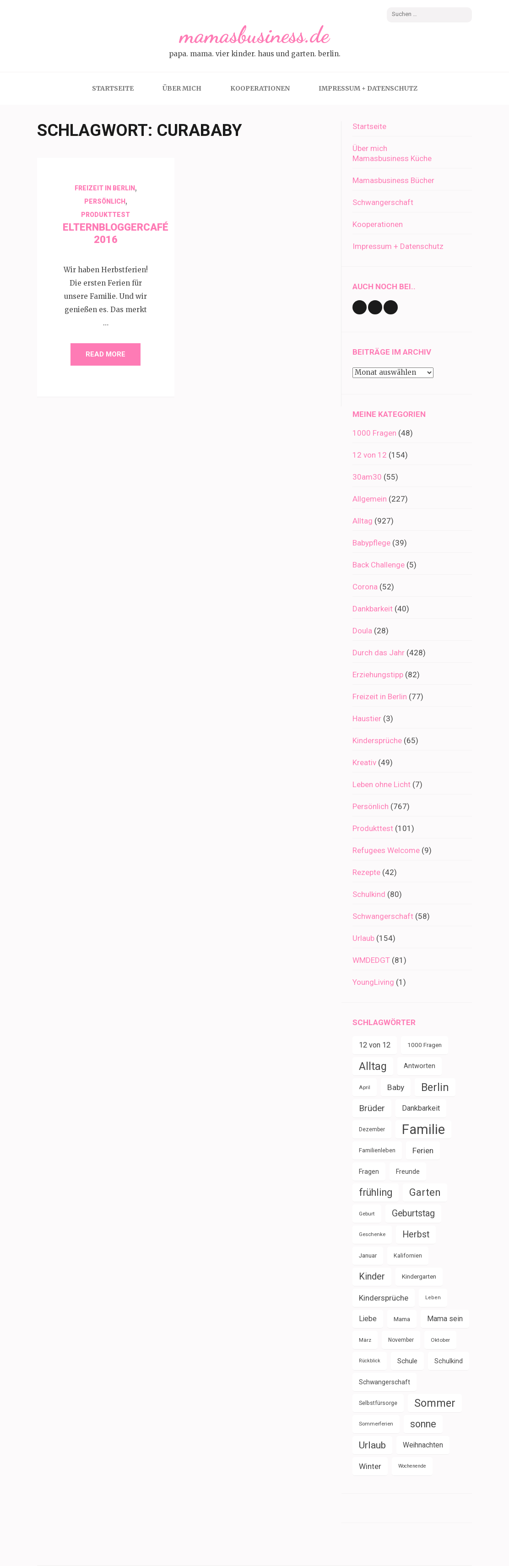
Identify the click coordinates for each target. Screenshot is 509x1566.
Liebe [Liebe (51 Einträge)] (368, 1318)
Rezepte (366, 872)
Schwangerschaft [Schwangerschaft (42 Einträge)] (384, 1382)
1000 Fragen (374, 432)
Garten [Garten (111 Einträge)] (425, 1192)
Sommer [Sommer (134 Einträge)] (434, 1403)
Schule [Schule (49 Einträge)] (407, 1361)
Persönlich (104, 201)
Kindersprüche (377, 740)
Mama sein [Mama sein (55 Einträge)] (445, 1318)
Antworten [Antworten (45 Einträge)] (419, 1066)
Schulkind (368, 894)
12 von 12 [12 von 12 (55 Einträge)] (374, 1045)
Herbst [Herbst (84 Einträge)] (415, 1234)
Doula (362, 630)
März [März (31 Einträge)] (365, 1340)
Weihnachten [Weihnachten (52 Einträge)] (423, 1445)
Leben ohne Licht (381, 784)
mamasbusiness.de (254, 34)
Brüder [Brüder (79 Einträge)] (372, 1108)
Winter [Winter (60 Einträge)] (370, 1466)
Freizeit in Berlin (105, 188)
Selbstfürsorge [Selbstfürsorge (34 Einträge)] (378, 1403)
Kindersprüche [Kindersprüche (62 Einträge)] (383, 1297)
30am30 (367, 476)
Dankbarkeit (372, 608)
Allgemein (369, 498)
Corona (365, 586)
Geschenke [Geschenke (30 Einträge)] (372, 1234)
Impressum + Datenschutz (368, 88)
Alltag (362, 520)
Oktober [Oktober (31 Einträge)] (440, 1340)
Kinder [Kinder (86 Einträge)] (372, 1276)
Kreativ (364, 762)
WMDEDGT (371, 960)
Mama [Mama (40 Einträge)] (402, 1319)
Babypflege (371, 542)
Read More (105, 354)
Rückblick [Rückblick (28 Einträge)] (369, 1361)
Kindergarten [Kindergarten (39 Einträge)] (419, 1276)
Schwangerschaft (382, 202)
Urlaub (363, 938)
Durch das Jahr (378, 652)
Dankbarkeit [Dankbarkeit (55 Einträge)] (421, 1108)
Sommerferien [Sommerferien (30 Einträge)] (376, 1424)
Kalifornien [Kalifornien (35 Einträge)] (408, 1255)
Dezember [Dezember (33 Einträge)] (372, 1129)
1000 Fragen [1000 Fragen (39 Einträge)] (424, 1045)
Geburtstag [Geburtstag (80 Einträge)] (413, 1213)
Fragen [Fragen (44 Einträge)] (369, 1171)
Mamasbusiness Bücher (393, 180)
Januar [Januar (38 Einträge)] (368, 1255)
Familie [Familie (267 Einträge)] (423, 1129)
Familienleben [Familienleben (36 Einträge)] (377, 1150)
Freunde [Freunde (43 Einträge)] (408, 1171)
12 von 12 (369, 454)
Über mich (181, 88)
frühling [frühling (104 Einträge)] (375, 1192)
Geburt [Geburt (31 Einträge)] (367, 1213)
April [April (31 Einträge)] (364, 1087)
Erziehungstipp (377, 674)
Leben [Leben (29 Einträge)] (433, 1298)
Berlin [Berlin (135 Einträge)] (435, 1087)
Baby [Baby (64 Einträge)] (395, 1087)
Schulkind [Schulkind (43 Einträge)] (448, 1361)
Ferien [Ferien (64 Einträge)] (422, 1150)
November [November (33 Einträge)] (401, 1340)
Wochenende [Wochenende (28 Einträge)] (412, 1466)
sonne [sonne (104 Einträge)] (423, 1424)
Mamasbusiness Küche (392, 158)
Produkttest (105, 214)
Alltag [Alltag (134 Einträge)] (373, 1066)
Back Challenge (378, 564)
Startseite (113, 88)
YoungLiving (373, 982)
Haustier (366, 718)
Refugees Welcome (386, 850)
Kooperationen (260, 88)
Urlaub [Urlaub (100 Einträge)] (372, 1445)
